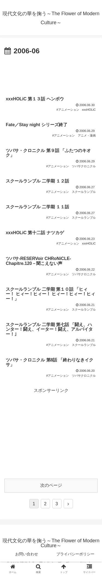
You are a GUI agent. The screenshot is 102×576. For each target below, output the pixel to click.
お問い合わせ (26, 554)
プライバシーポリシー (75, 554)
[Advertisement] (51, 73)
